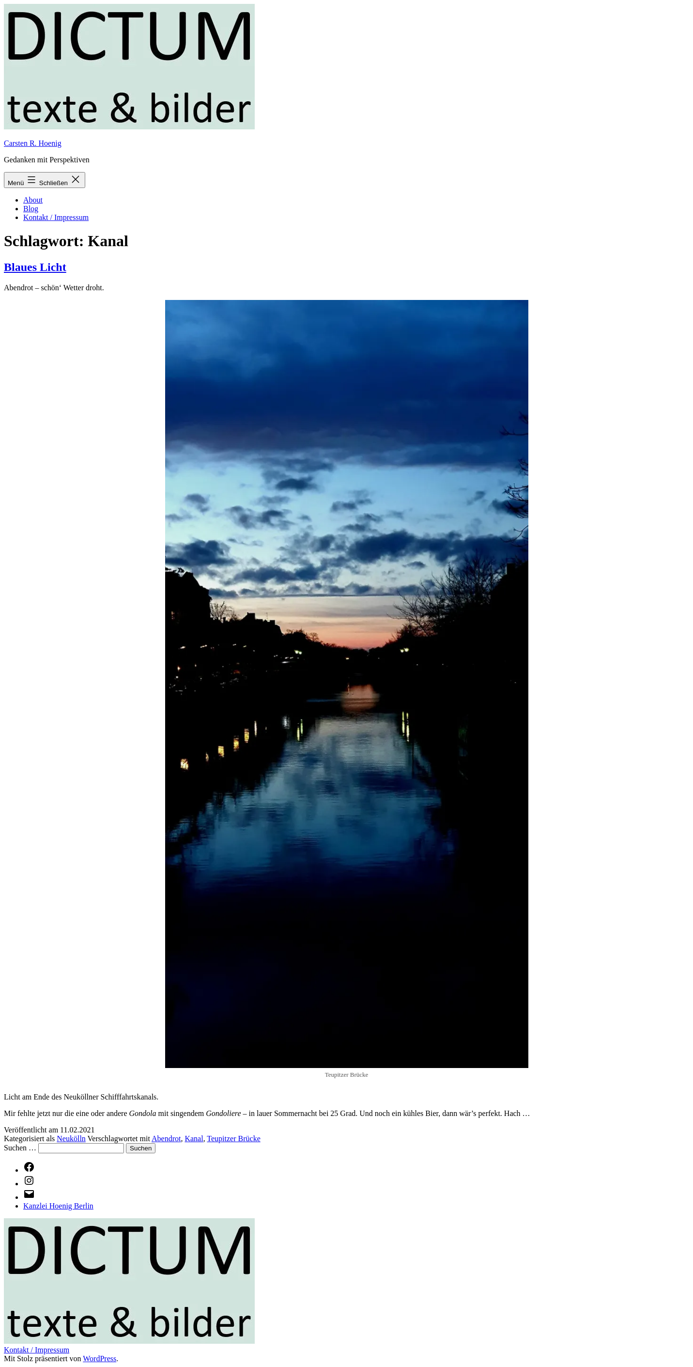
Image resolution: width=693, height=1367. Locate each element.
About (33, 200)
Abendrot (166, 1138)
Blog (30, 208)
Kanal (194, 1138)
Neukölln (71, 1138)
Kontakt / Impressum (56, 217)
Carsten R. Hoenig (33, 143)
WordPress (99, 1358)
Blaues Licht (35, 267)
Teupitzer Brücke (233, 1138)
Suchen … (20, 1148)
